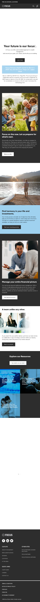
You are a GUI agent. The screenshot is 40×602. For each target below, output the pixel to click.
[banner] (7, 6)
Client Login (5, 569)
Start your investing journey (11, 227)
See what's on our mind (18, 363)
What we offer (8, 154)
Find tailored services (9, 297)
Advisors (4, 555)
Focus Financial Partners (29, 557)
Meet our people (8, 344)
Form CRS (4, 592)
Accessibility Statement (8, 595)
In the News (5, 561)
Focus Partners (26, 554)
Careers (4, 572)
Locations (5, 558)
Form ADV (4, 589)
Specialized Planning (7, 552)
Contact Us (5, 575)
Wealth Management (7, 549)
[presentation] (20, 26)
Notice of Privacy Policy (8, 586)
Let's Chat (20, 60)
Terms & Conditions (7, 583)
